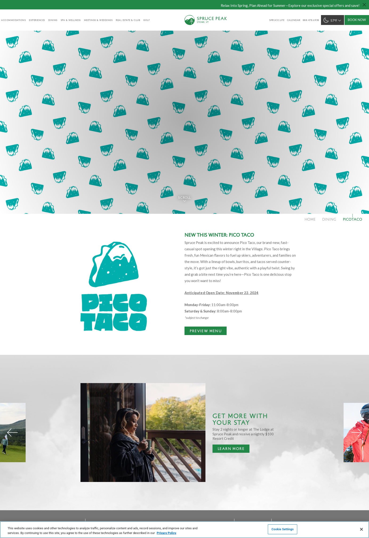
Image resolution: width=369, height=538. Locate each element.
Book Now (357, 20)
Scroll (184, 197)
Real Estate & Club (128, 20)
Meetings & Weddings (98, 20)
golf (146, 20)
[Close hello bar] (364, 4)
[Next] (356, 432)
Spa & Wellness (71, 20)
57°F (332, 20)
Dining (52, 20)
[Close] (361, 529)
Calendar (294, 20)
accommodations (13, 20)
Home (310, 219)
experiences (37, 20)
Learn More (229, 449)
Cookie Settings (283, 529)
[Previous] (12, 432)
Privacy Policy (166, 533)
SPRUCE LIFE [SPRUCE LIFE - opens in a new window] (277, 20)
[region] (184, 529)
